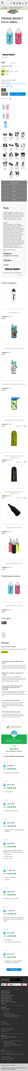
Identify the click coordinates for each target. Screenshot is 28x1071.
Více (3, 670)
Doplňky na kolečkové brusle (15, 7)
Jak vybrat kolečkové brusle (10, 700)
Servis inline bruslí (5, 994)
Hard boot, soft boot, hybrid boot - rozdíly (13, 674)
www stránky (15, 1068)
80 (14, 224)
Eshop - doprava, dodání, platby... (9, 1002)
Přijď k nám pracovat (6, 1000)
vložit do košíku (17, 94)
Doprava (7, 86)
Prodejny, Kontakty (5, 991)
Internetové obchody (6, 1068)
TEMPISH (8, 82)
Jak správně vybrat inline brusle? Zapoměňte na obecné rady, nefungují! (12, 687)
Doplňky (5, 7)
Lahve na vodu (4, 8)
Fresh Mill (12, 1069)
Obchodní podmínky (6, 997)
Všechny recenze (14, 969)
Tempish (20, 212)
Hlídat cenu (5, 98)
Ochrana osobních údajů (6, 998)
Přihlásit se (4, 652)
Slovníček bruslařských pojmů (11, 712)
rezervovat (4, 94)
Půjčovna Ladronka (5, 992)
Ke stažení (3, 1003)
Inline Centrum (6, 3)
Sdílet (10, 98)
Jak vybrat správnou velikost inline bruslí (12, 662)
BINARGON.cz (21, 1068)
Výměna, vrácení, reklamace (7, 995)
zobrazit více (19, 275)
